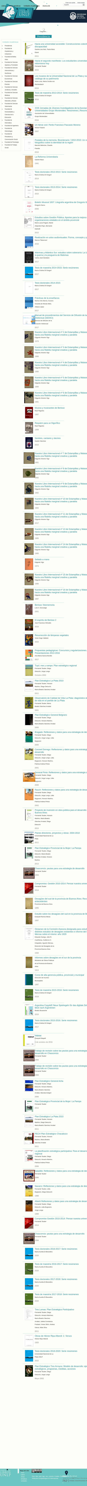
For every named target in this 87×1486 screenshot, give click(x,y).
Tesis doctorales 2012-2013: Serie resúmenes (56, 172)
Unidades (24, 1481)
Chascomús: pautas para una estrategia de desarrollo (59, 868)
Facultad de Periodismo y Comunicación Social (11, 136)
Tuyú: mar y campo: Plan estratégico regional (56, 665)
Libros (3, 6)
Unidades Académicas (32, 6)
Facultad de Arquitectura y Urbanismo (9, 51)
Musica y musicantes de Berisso (50, 408)
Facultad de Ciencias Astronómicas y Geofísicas (11, 70)
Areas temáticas (14, 6)
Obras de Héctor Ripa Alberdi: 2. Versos (53, 1336)
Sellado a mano (42, 559)
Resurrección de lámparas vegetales (52, 635)
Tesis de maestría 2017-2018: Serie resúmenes (57, 1294)
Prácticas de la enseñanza (47, 298)
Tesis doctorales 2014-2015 (47, 283)
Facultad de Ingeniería (11, 125)
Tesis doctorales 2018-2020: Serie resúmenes (56, 1351)
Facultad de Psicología (12, 142)
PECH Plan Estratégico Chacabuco (51, 1134)
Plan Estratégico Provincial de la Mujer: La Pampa (58, 848)
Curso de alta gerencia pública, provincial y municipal (59, 975)
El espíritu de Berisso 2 (45, 620)
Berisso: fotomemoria (44, 605)
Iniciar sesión (81, 2)
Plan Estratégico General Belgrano (51, 715)
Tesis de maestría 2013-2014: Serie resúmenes (57, 93)
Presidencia (8, 45)
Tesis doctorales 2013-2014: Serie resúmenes (56, 187)
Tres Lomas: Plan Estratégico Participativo (54, 1309)
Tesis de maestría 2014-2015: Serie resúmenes (57, 268)
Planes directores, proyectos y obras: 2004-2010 (57, 833)
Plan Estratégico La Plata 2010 (49, 681)
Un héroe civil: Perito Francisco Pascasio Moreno (57, 125)
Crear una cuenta (70, 2)
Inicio (22, 1472)
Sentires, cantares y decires (47, 438)
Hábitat (38, 1035)
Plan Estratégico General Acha (49, 1081)
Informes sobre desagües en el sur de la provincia (58, 957)
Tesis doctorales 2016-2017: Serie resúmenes (56, 1249)
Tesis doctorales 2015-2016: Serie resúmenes (56, 1020)
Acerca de (46, 6)
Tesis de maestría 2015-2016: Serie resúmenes (57, 990)
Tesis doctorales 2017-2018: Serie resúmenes (56, 1279)
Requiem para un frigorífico (47, 423)
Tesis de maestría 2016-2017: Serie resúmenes (57, 1264)
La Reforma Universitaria (46, 157)
